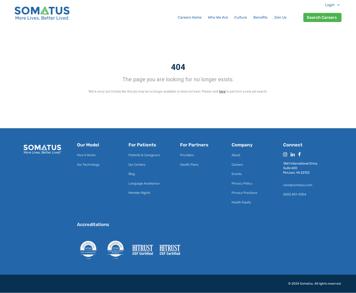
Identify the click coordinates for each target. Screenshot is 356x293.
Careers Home (190, 17)
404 (178, 67)
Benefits (260, 17)
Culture (240, 17)
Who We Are (218, 17)
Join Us (280, 17)
